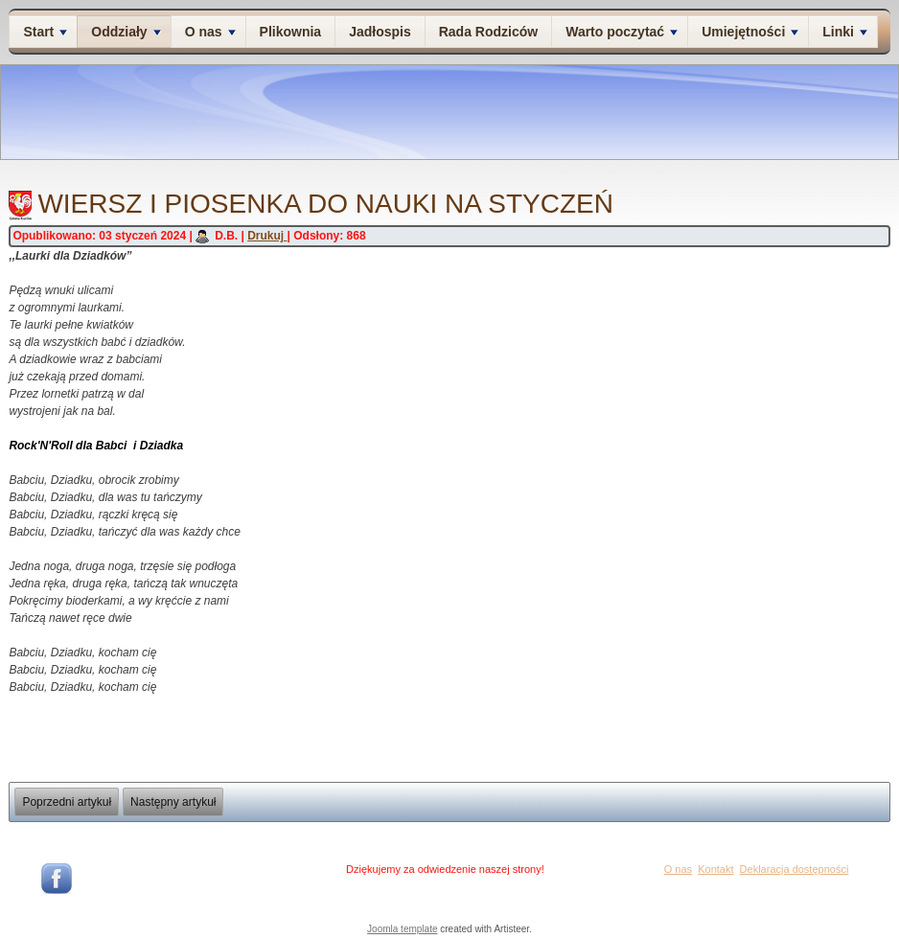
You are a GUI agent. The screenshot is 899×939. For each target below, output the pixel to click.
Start (45, 31)
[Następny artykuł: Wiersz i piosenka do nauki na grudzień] (173, 802)
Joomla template (402, 929)
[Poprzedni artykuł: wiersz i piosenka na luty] (66, 802)
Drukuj (267, 235)
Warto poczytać (621, 31)
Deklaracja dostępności (794, 869)
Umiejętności (750, 31)
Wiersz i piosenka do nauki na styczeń (325, 203)
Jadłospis (380, 31)
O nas (210, 31)
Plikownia (291, 31)
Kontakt (715, 869)
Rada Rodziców (488, 31)
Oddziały (125, 31)
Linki (844, 31)
